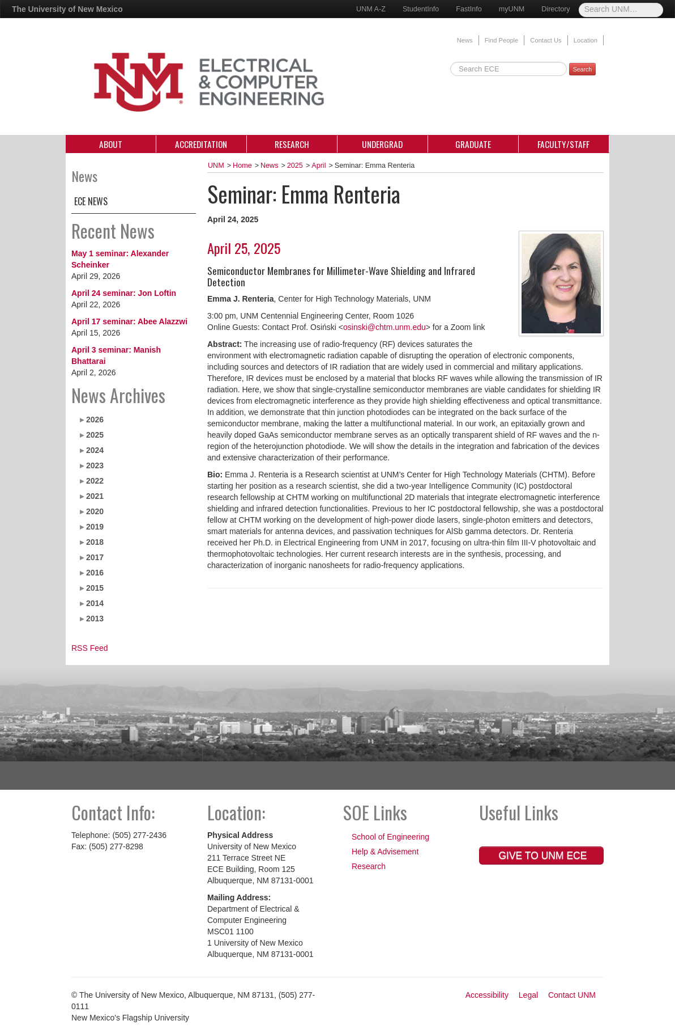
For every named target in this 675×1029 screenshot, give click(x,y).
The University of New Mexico (67, 9)
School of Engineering (390, 836)
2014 (95, 603)
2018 (95, 542)
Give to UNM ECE (541, 855)
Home (242, 166)
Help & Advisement (385, 851)
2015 (95, 587)
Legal (528, 995)
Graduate (473, 144)
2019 (95, 526)
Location (585, 40)
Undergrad (382, 144)
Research (292, 144)
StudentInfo (421, 9)
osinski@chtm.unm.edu (384, 327)
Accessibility (487, 995)
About (110, 144)
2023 (95, 465)
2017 (95, 557)
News (465, 40)
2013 (95, 618)
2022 (95, 480)
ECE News (91, 201)
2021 (95, 496)
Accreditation (201, 144)
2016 (95, 572)
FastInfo (469, 9)
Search (582, 69)
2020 (95, 511)
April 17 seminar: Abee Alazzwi (129, 321)
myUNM (511, 9)
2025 (95, 434)
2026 (95, 419)
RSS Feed (89, 648)
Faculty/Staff (563, 144)
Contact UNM (572, 995)
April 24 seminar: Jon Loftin (123, 293)
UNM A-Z (371, 9)
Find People (502, 40)
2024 (95, 450)
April (318, 166)
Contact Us (545, 40)
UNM (216, 166)
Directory (555, 9)
